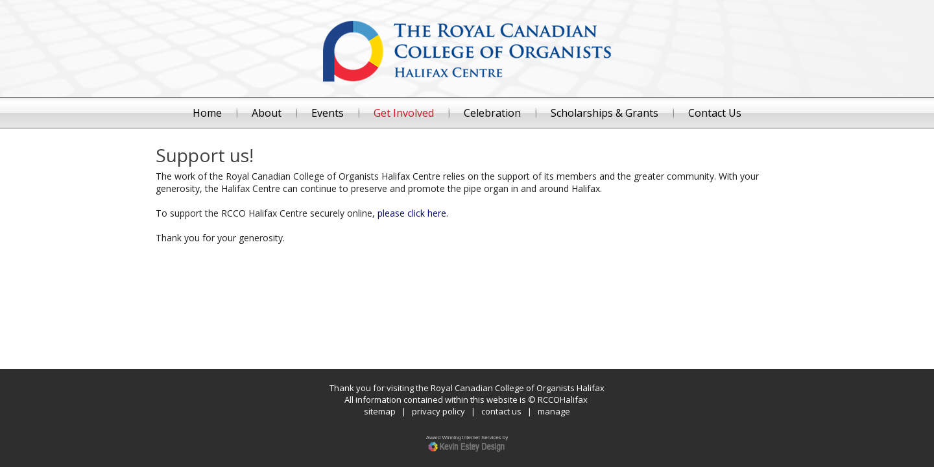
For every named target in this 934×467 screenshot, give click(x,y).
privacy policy (438, 411)
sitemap (380, 411)
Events (327, 113)
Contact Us (714, 113)
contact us (501, 411)
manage (554, 411)
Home (207, 113)
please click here (411, 213)
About (266, 113)
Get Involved (404, 113)
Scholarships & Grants (604, 113)
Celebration (492, 113)
